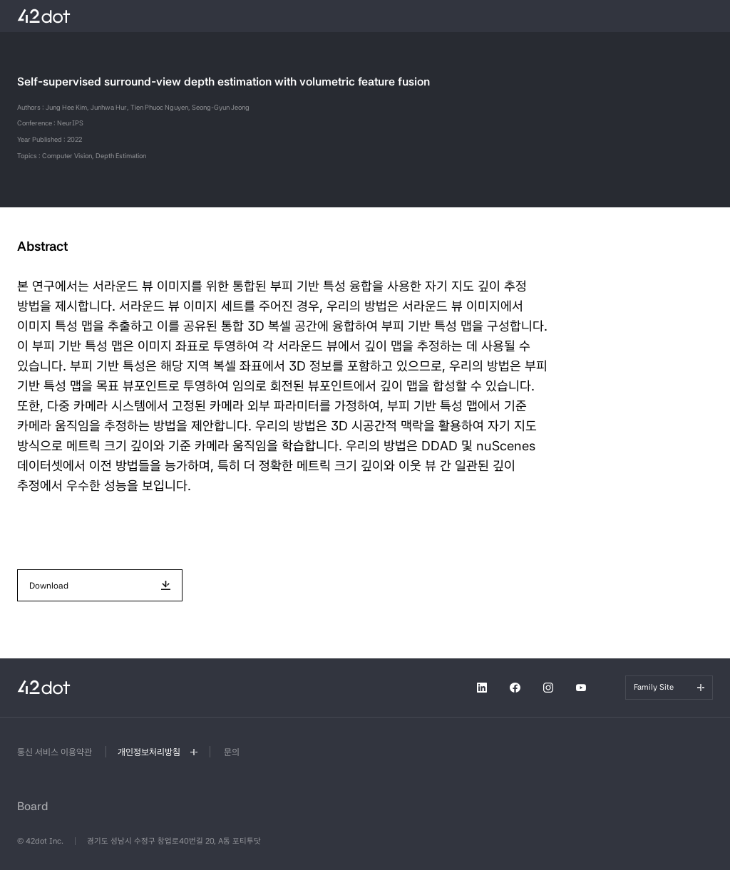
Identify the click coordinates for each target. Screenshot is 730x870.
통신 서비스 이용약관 (54, 752)
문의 (232, 752)
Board (32, 806)
